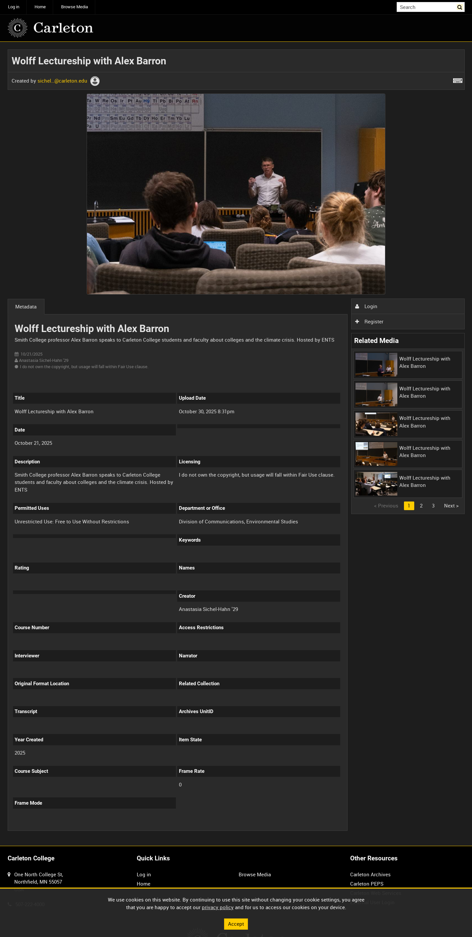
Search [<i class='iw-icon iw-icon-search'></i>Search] (460, 6)
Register (369, 321)
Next (451, 505)
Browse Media (74, 7)
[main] (236, 443)
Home (40, 7)
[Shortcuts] (457, 79)
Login (366, 306)
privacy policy (218, 907)
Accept (236, 923)
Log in (13, 7)
